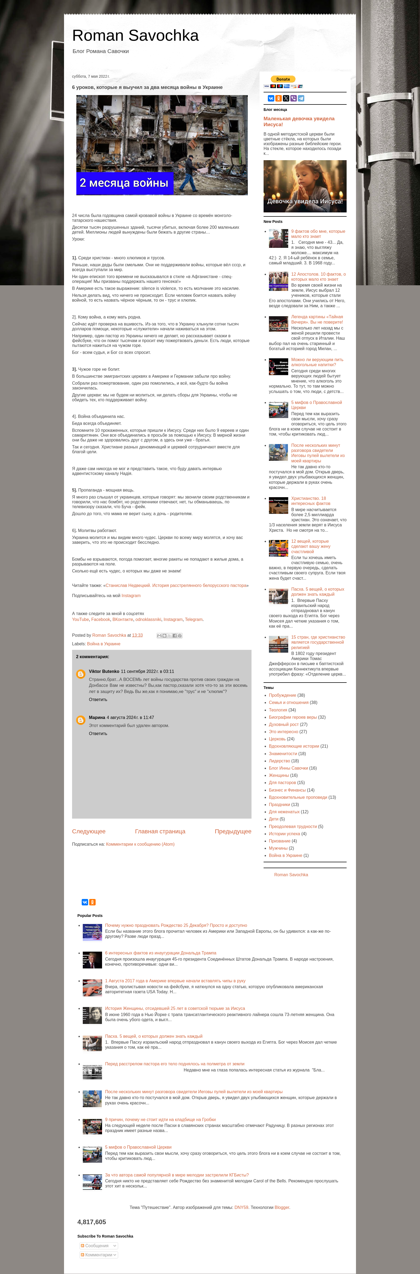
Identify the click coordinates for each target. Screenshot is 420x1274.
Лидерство (279, 761)
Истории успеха (284, 833)
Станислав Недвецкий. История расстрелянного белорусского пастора (176, 585)
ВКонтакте (122, 619)
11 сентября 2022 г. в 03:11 (147, 671)
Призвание (280, 841)
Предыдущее (233, 831)
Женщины (279, 775)
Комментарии (96, 1255)
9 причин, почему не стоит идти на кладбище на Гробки (160, 1119)
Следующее (89, 831)
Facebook (100, 619)
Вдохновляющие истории (294, 746)
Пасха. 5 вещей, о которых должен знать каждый (153, 1036)
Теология (278, 710)
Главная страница (160, 831)
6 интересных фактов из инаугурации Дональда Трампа (160, 953)
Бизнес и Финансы (287, 790)
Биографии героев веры (293, 717)
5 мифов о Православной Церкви (138, 1147)
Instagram (131, 595)
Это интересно (283, 731)
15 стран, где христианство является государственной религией (318, 642)
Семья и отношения (289, 702)
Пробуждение (282, 695)
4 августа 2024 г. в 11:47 (130, 717)
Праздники (279, 804)
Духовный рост (284, 724)
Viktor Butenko (104, 671)
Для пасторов (282, 782)
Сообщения (94, 1245)
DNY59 (241, 1207)
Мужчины (278, 848)
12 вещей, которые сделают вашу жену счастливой (310, 546)
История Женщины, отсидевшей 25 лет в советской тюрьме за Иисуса (175, 1008)
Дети (273, 819)
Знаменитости (283, 753)
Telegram (194, 619)
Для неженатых (284, 812)
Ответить (98, 699)
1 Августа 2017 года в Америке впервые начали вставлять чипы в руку (175, 981)
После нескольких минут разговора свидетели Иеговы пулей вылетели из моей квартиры (194, 1091)
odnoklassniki (148, 619)
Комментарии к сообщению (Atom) (140, 844)
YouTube (80, 619)
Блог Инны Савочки (288, 768)
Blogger (282, 1207)
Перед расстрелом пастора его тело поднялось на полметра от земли (174, 1064)
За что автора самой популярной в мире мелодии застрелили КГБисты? (177, 1175)
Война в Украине (104, 644)
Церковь (277, 739)
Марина (97, 717)
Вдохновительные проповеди (298, 797)
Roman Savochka (135, 35)
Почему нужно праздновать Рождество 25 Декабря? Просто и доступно (176, 925)
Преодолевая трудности (293, 826)
